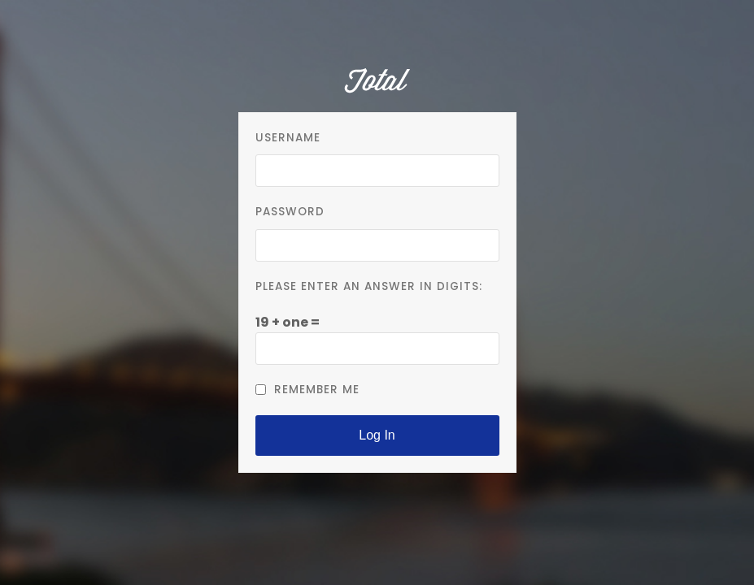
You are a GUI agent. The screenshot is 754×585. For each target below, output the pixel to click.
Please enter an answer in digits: (368, 286)
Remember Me (307, 389)
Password (290, 211)
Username (287, 137)
